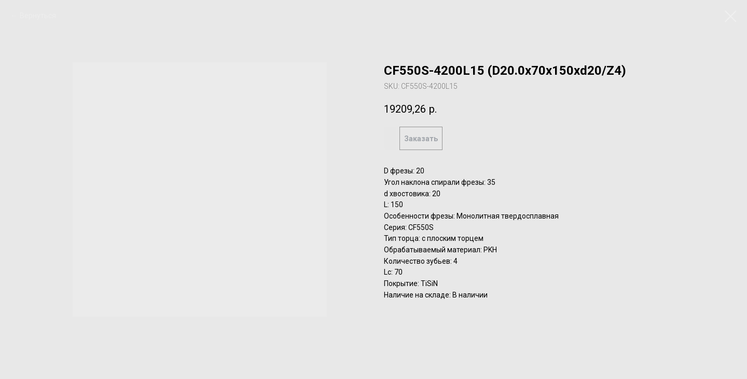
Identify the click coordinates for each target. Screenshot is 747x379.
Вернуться (38, 15)
